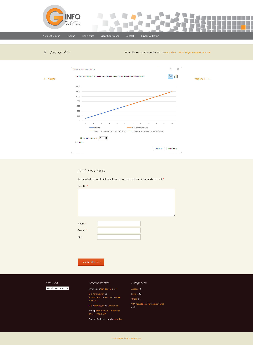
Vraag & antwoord (110, 35)
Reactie (83, 186)
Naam (82, 223)
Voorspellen (170, 52)
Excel (133, 293)
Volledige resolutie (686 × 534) (196, 52)
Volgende (202, 78)
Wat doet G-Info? (51, 35)
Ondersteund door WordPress (126, 338)
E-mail (82, 230)
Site (80, 237)
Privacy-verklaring (150, 35)
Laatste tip (113, 305)
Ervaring (71, 35)
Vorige (49, 78)
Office (134, 298)
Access (134, 288)
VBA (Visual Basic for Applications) (147, 303)
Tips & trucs (88, 35)
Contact (130, 35)
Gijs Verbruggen (96, 293)
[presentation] (102, 249)
